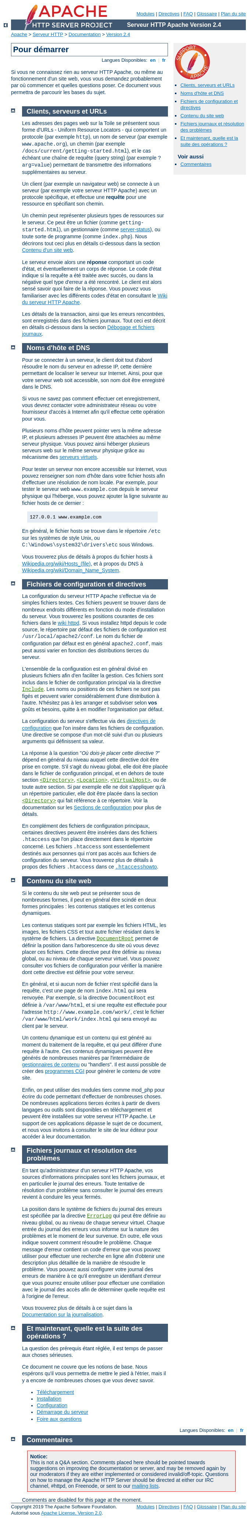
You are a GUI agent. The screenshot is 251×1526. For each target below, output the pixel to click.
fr (164, 60)
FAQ (188, 14)
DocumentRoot (115, 939)
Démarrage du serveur (62, 1412)
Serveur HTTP (48, 34)
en (153, 60)
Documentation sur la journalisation (62, 1315)
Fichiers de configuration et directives (86, 584)
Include (33, 689)
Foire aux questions (59, 1419)
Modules (145, 14)
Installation (49, 1399)
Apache (19, 34)
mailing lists (145, 1486)
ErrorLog (99, 1216)
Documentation (85, 34)
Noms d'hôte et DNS (202, 93)
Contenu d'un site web (47, 250)
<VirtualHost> (130, 780)
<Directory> (56, 780)
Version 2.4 (118, 34)
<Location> (91, 780)
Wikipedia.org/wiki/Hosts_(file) (56, 564)
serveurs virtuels (78, 457)
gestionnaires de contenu (50, 1064)
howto (136, 867)
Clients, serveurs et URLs (207, 85)
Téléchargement (55, 1392)
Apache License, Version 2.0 (71, 1513)
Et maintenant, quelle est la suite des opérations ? (209, 141)
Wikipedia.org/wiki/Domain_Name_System (70, 570)
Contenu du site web (202, 115)
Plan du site (233, 14)
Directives (168, 14)
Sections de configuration (103, 807)
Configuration (52, 1405)
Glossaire (207, 14)
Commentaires (196, 164)
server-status (135, 229)
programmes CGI (64, 1071)
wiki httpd (68, 623)
